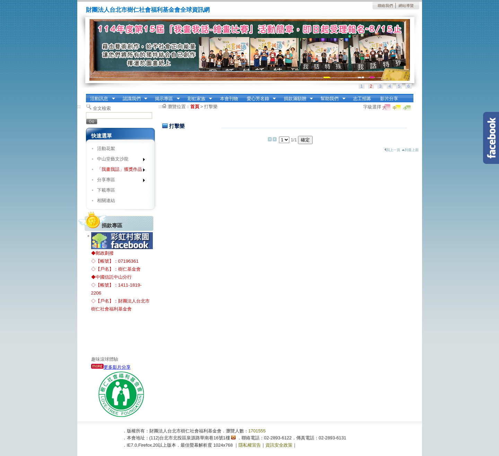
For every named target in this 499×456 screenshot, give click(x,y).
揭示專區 (165, 99)
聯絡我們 (385, 5)
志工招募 (362, 98)
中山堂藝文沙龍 (119, 160)
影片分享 (389, 98)
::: (88, 96)
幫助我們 (330, 99)
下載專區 (106, 190)
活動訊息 (100, 99)
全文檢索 (102, 108)
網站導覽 (406, 5)
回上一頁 (392, 150)
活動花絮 (106, 148)
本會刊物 (229, 98)
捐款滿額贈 (296, 99)
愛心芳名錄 (259, 99)
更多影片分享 (111, 367)
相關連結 (106, 200)
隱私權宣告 (249, 445)
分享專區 (119, 181)
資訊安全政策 (278, 445)
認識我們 (132, 99)
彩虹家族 (197, 99)
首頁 (194, 106)
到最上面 (410, 150)
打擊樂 (211, 106)
